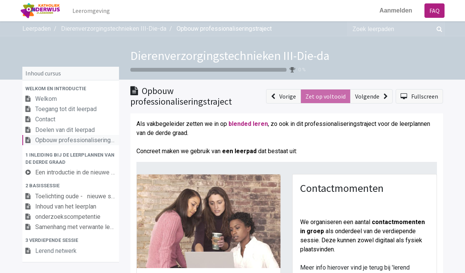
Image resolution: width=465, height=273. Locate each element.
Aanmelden (394, 10)
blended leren (248, 123)
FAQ (433, 10)
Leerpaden (36, 28)
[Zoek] (438, 29)
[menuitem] (92, 10)
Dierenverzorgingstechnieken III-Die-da (229, 55)
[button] (70, 88)
